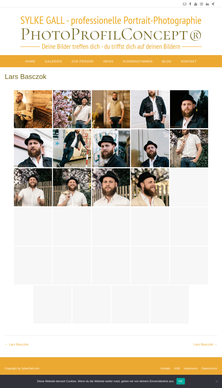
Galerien (53, 61)
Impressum (191, 368)
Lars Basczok (205, 344)
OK (181, 381)
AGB (177, 368)
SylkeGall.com (30, 368)
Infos (108, 61)
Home (30, 61)
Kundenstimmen (138, 61)
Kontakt (189, 61)
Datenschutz (209, 368)
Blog (166, 61)
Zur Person (83, 61)
